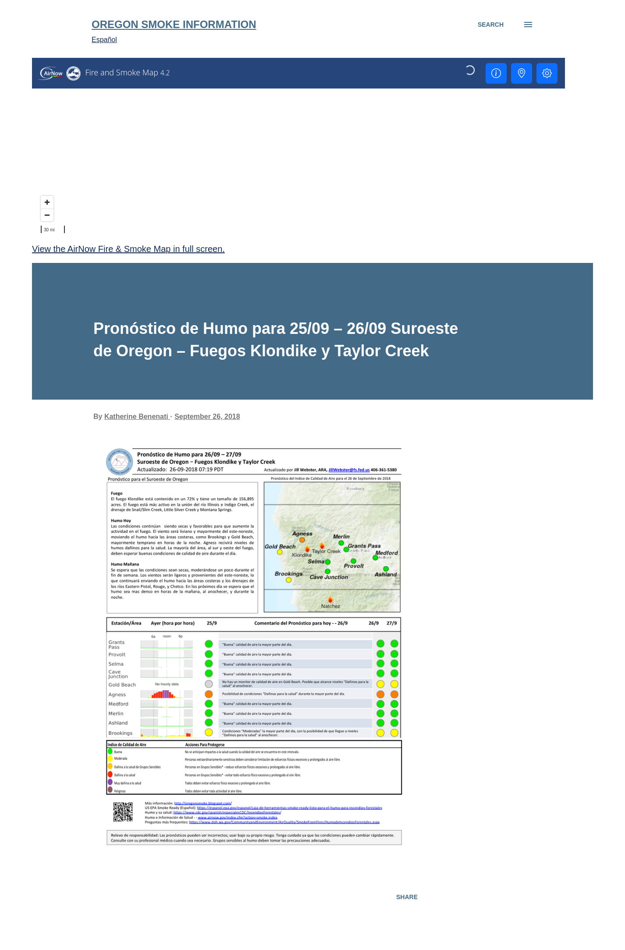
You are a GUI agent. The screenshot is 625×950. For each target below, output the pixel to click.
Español (104, 39)
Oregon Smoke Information (174, 24)
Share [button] (407, 896)
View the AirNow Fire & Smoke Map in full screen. (128, 249)
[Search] (491, 24)
